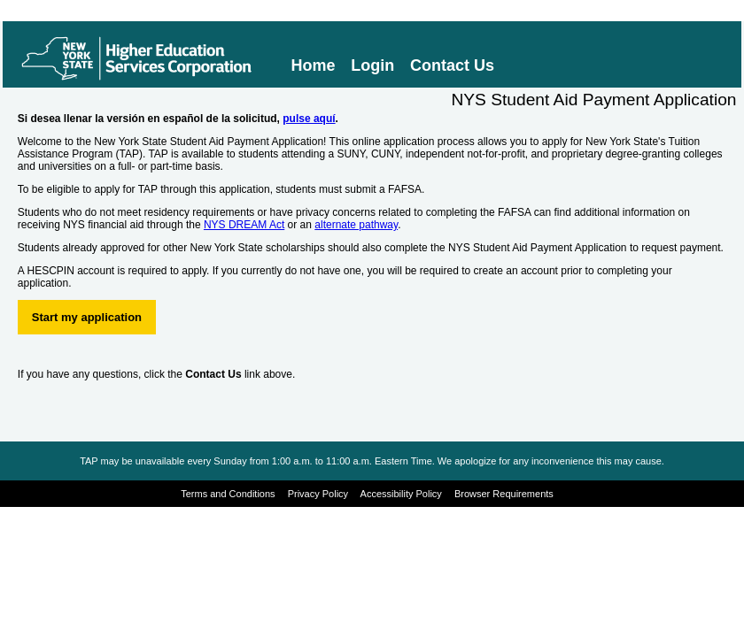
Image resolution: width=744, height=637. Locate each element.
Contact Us (452, 65)
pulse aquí (309, 118)
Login (372, 65)
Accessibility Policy (401, 493)
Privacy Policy (318, 493)
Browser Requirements (504, 493)
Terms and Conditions (228, 493)
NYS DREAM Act (244, 225)
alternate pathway (356, 225)
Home (313, 65)
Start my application (87, 317)
